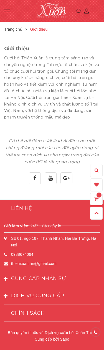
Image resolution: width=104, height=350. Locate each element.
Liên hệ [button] (21, 208)
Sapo (64, 339)
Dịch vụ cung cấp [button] (34, 296)
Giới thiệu (16, 49)
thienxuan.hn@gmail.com (34, 263)
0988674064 (22, 254)
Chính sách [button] (28, 313)
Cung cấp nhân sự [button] (35, 279)
